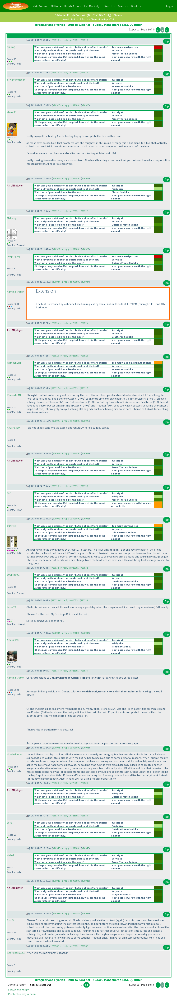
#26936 (85, 747)
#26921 (85, 178)
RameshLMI (14, 362)
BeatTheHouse (16, 952)
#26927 (84, 388)
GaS (9, 493)
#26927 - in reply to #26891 (65, 388)
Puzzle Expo (71, 6)
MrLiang (12, 218)
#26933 (84, 600)
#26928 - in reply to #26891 (66, 420)
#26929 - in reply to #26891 (66, 453)
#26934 (85, 632)
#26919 (84, 72)
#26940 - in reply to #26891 (66, 848)
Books (135, 6)
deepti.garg (14, 256)
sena (9, 822)
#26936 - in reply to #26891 (66, 747)
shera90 (11, 112)
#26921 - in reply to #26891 (66, 178)
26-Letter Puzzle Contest (70, 15)
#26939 (84, 815)
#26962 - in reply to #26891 (65, 946)
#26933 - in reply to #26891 (65, 600)
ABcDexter (13, 640)
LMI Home (56, 6)
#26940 (85, 848)
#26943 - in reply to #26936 (66, 913)
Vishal (10, 855)
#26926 (84, 355)
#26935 (84, 670)
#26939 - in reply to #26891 (65, 815)
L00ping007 (14, 574)
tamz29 (11, 607)
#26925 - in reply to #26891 (65, 323)
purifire (11, 525)
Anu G (10, 920)
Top (167, 41)
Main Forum (40, 6)
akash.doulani (15, 754)
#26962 (84, 946)
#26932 (84, 567)
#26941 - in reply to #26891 (66, 880)
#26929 (85, 453)
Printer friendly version (22, 994)
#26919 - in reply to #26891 (65, 72)
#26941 (85, 880)
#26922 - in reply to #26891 (65, 211)
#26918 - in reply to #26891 (65, 40)
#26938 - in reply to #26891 (65, 782)
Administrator (15, 291)
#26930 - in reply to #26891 (65, 486)
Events (122, 6)
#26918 (84, 40)
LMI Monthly (92, 6)
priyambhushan (16, 79)
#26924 (85, 281)
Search (108, 6)
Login (169, 6)
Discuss (117, 15)
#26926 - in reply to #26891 (65, 355)
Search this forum (18, 990)
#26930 (84, 486)
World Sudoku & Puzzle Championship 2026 (88, 19)
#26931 (85, 518)
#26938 (84, 782)
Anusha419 (13, 427)
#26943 (85, 913)
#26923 (85, 249)
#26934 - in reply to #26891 (66, 632)
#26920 (85, 105)
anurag (11, 47)
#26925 (84, 323)
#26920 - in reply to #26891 (66, 105)
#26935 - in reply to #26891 (65, 670)
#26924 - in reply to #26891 (66, 281)
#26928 (85, 420)
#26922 (84, 211)
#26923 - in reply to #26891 (66, 249)
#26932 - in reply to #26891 (65, 567)
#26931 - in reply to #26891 (66, 518)
